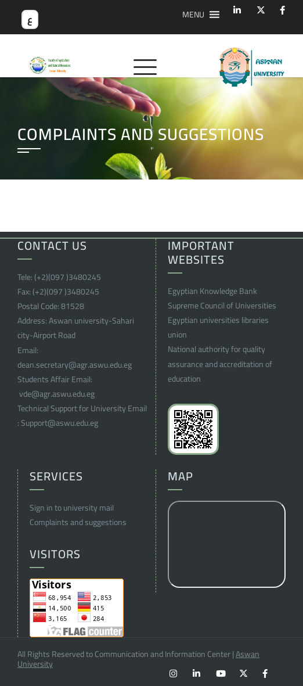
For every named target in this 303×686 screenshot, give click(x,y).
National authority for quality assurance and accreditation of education (220, 364)
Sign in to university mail (72, 507)
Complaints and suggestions (78, 522)
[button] (193, 14)
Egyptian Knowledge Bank (212, 291)
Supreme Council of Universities (222, 305)
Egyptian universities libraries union (218, 327)
